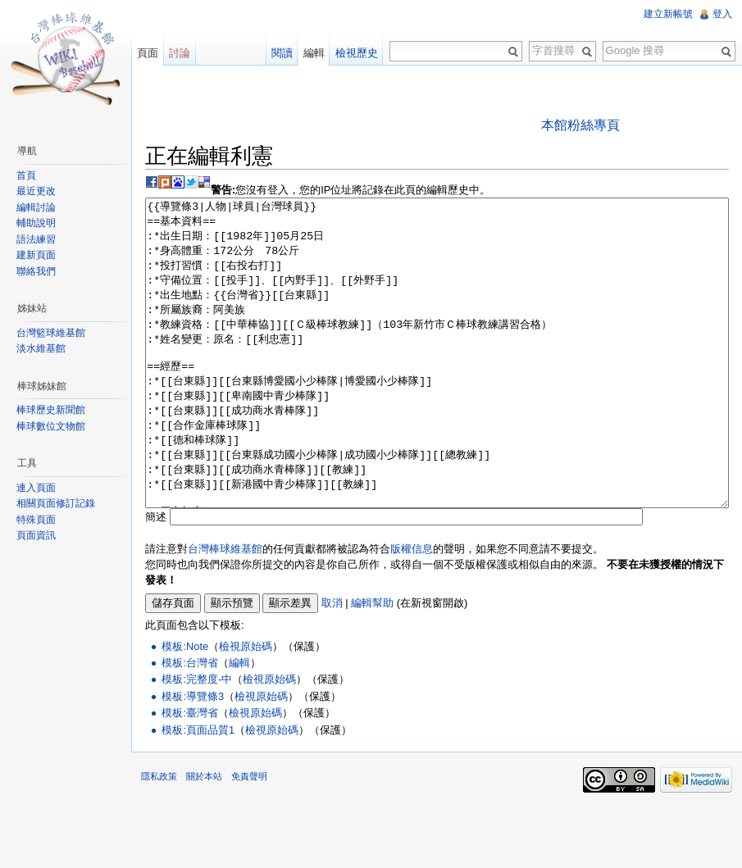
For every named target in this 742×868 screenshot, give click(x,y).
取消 (332, 664)
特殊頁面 (36, 519)
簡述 (155, 578)
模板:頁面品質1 (198, 791)
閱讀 (282, 53)
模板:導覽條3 (193, 758)
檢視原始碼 (245, 708)
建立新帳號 (668, 14)
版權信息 (411, 610)
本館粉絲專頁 (580, 125)
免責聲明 (249, 838)
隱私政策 (159, 838)
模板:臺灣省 (190, 774)
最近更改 (36, 191)
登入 (722, 14)
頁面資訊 (36, 535)
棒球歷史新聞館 (50, 410)
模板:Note (185, 708)
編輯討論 (36, 207)
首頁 (26, 175)
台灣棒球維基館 (225, 610)
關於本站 (204, 838)
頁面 (147, 53)
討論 (179, 53)
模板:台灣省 (190, 724)
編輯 (239, 724)
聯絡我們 (36, 271)
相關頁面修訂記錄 (55, 503)
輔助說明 (36, 223)
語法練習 (36, 239)
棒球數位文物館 (50, 426)
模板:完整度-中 (197, 740)
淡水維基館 (41, 348)
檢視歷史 (356, 53)
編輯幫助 (372, 664)
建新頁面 (36, 255)
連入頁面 (36, 487)
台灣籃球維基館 (50, 333)
